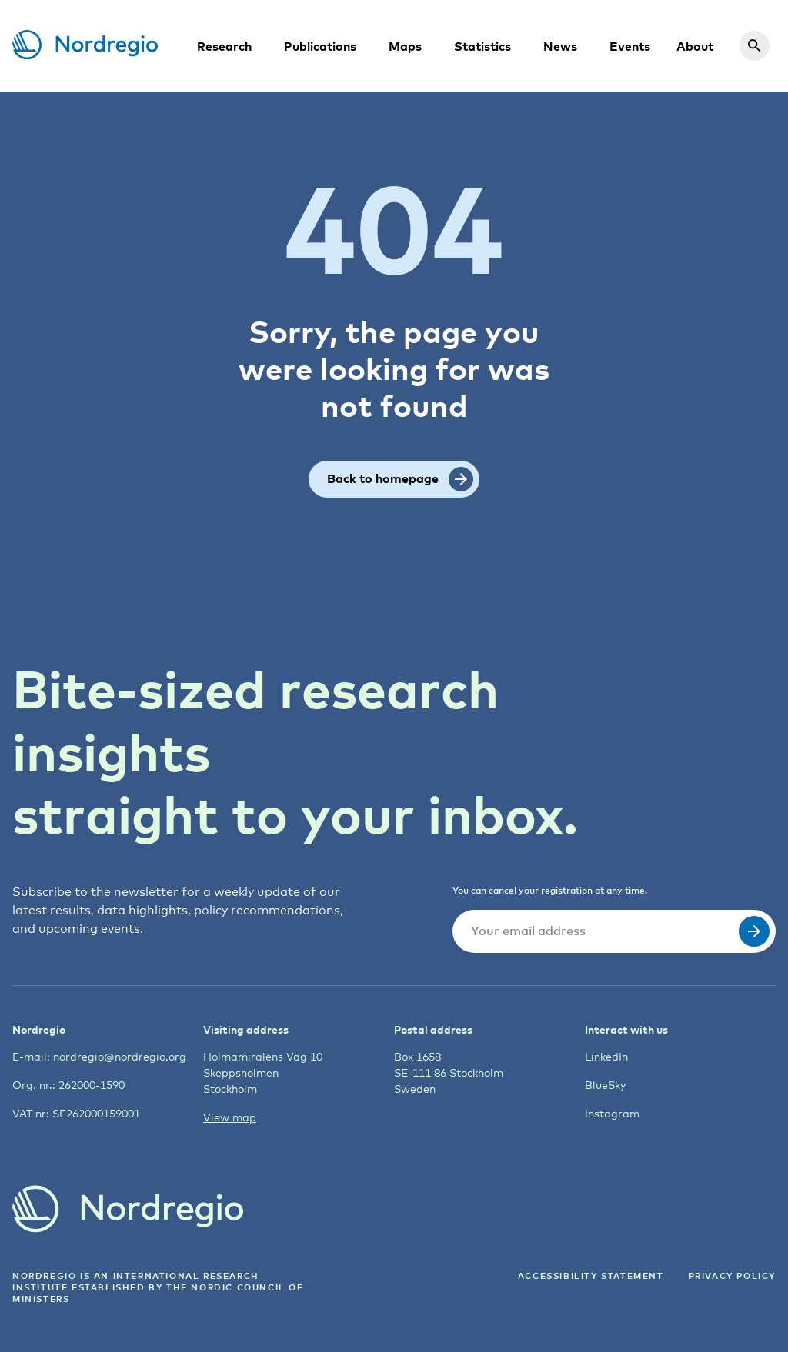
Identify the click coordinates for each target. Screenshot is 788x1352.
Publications (320, 46)
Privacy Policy (732, 1275)
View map (229, 1117)
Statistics (482, 46)
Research (224, 46)
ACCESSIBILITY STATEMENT (591, 1275)
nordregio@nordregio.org (119, 1056)
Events (629, 46)
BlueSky (605, 1084)
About (694, 46)
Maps (405, 46)
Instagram (612, 1113)
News (560, 46)
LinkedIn (606, 1056)
